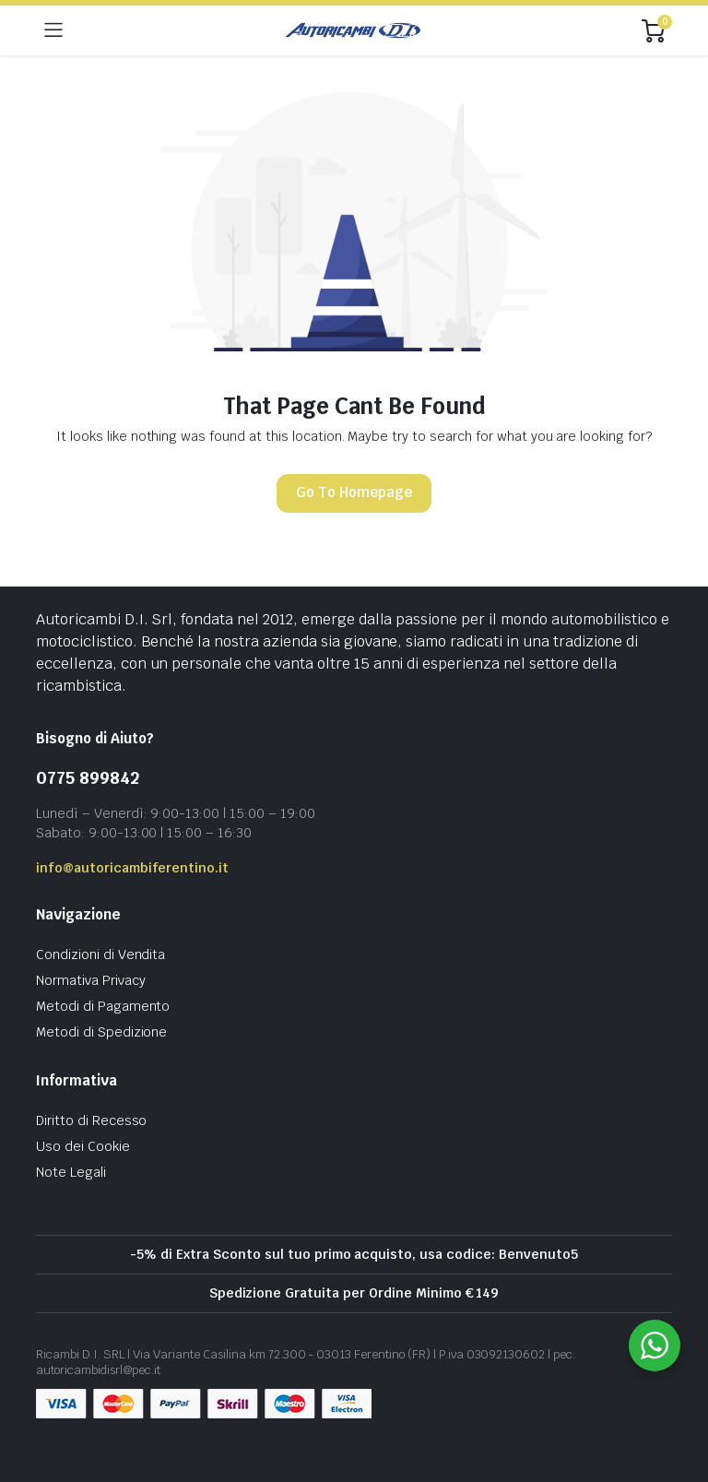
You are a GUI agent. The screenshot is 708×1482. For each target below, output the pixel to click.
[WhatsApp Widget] (654, 1345)
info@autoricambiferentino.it (132, 868)
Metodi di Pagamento (103, 1006)
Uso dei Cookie (83, 1146)
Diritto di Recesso (91, 1120)
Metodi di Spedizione (101, 1032)
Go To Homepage (354, 492)
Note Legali (71, 1172)
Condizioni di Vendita (100, 954)
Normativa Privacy (91, 980)
